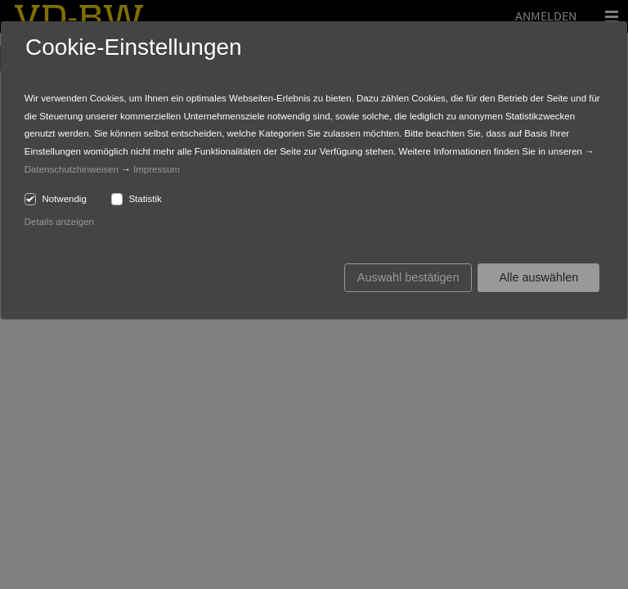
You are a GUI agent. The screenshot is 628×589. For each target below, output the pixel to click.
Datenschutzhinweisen (72, 169)
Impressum (156, 169)
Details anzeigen (59, 222)
